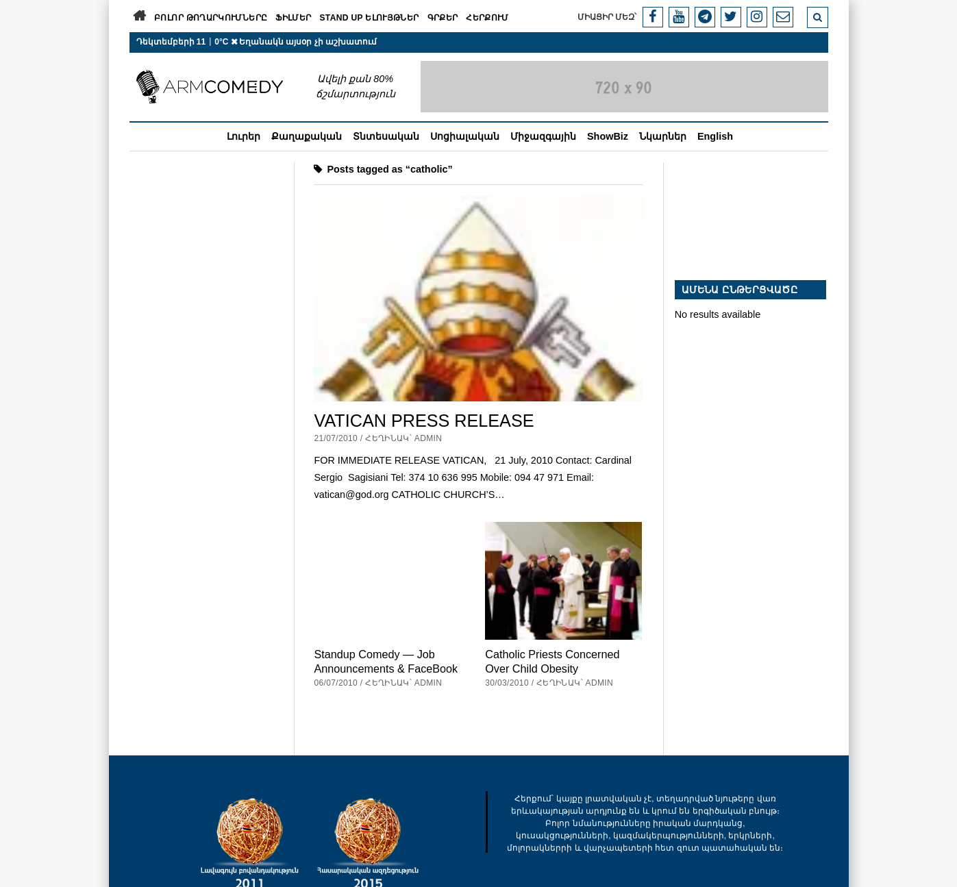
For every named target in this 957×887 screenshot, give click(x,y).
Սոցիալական (464, 136)
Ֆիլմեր (293, 18)
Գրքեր (442, 18)
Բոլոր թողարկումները (210, 18)
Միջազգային (543, 136)
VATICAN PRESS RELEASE (424, 420)
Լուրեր (243, 136)
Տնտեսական (386, 136)
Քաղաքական (306, 136)
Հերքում (487, 18)
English (715, 136)
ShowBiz (607, 136)
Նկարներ (662, 136)
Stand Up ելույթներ (369, 18)
